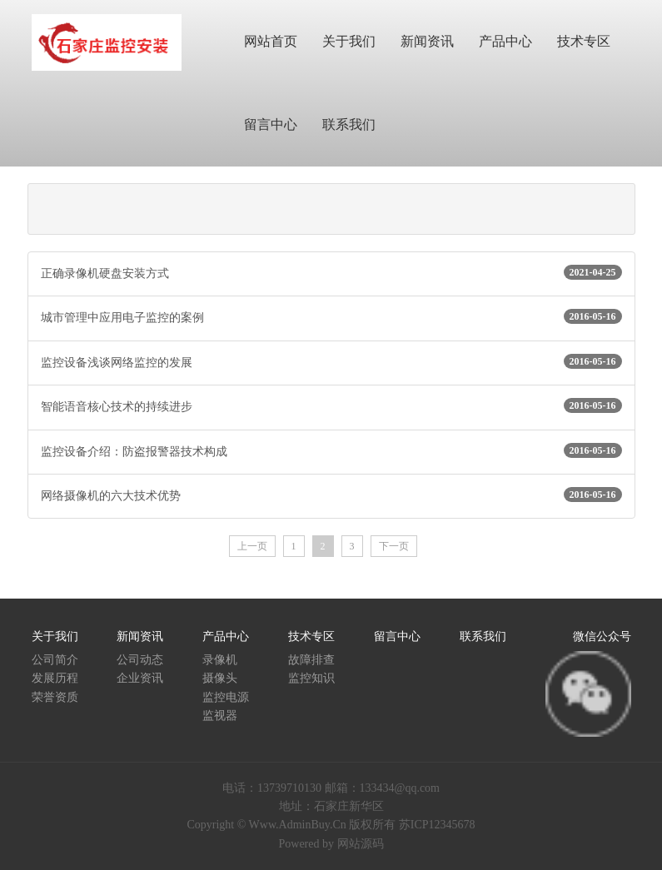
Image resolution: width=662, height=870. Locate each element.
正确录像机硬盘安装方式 (331, 272)
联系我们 (483, 636)
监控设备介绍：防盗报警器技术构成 (331, 450)
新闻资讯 (140, 636)
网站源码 (360, 844)
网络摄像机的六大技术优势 (331, 494)
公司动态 (140, 660)
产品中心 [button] (505, 41)
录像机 (219, 660)
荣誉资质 (55, 697)
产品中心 (225, 636)
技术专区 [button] (583, 41)
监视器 (219, 715)
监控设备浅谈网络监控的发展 (331, 361)
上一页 (252, 546)
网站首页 (270, 41)
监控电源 (225, 697)
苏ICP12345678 (437, 824)
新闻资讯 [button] (427, 41)
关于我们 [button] (349, 41)
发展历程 (55, 678)
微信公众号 (602, 636)
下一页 (394, 546)
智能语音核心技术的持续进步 (331, 405)
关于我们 (55, 636)
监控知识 (311, 678)
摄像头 (219, 678)
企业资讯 (140, 678)
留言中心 (397, 636)
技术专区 (311, 636)
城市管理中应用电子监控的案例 (331, 316)
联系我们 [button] (349, 124)
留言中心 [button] (270, 124)
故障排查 (311, 660)
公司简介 (55, 660)
